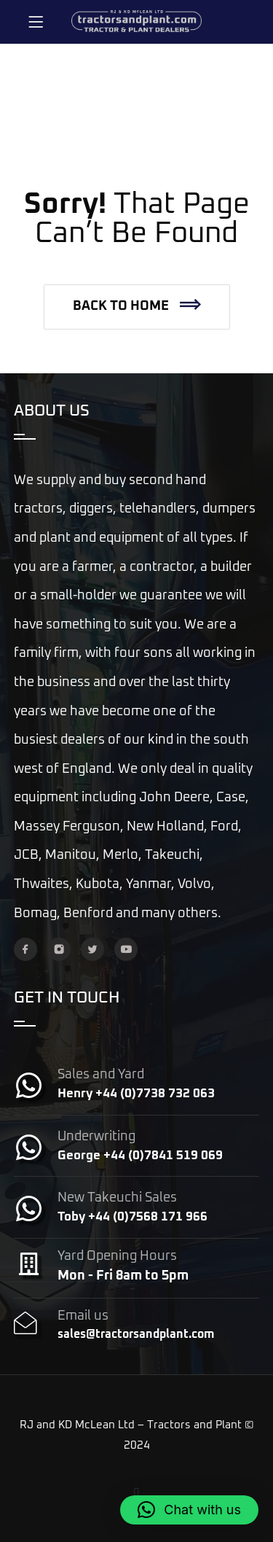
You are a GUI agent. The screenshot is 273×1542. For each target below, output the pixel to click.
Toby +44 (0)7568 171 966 (132, 1217)
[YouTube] (126, 949)
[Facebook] (25, 949)
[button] (137, 307)
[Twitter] (92, 949)
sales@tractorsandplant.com (136, 1334)
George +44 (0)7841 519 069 (140, 1156)
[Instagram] (59, 949)
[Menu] (35, 22)
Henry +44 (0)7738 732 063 (136, 1094)
